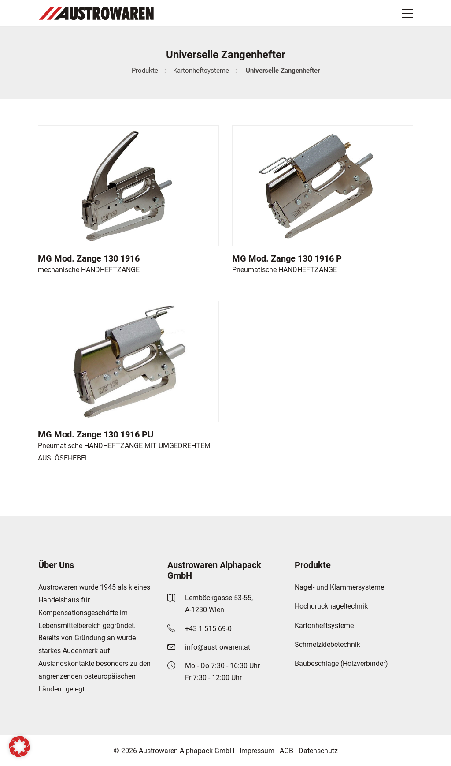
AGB (286, 751)
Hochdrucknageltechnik (331, 606)
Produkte (145, 71)
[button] (19, 746)
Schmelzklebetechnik (327, 644)
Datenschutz (318, 751)
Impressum (257, 751)
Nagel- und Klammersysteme (339, 587)
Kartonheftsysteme (201, 71)
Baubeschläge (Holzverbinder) (341, 663)
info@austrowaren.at (217, 647)
